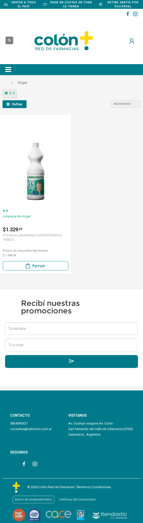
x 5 (9, 93)
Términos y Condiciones (93, 487)
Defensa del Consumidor (77, 499)
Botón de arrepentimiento (33, 499)
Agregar (35, 266)
